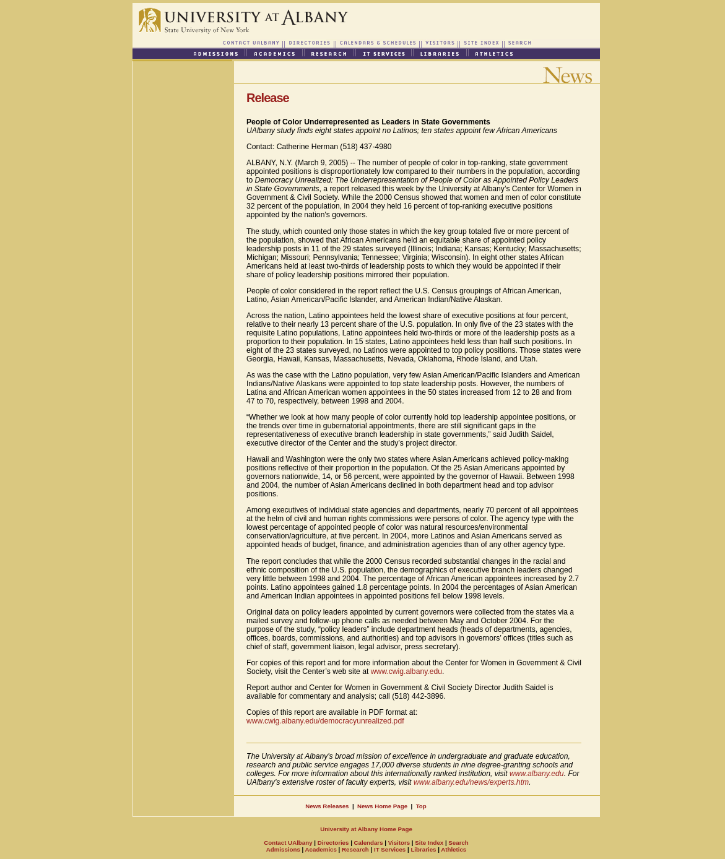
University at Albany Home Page (366, 829)
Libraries (423, 849)
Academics (321, 849)
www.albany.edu (537, 773)
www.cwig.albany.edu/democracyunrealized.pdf (325, 721)
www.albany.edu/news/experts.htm (471, 782)
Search (458, 842)
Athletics (453, 849)
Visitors (399, 842)
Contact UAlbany (288, 842)
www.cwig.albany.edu (406, 671)
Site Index (429, 842)
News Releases (327, 806)
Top (421, 806)
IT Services (390, 849)
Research (355, 849)
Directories (332, 842)
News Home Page (382, 806)
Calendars (368, 842)
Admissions (283, 849)
